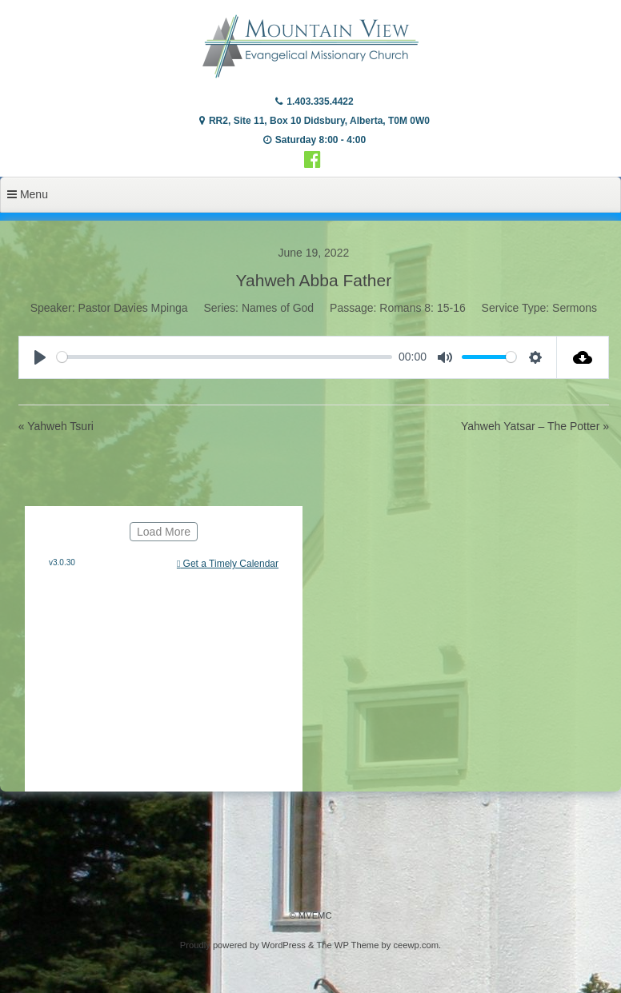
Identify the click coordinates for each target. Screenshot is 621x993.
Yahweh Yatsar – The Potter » (535, 426)
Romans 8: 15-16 (422, 307)
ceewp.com (416, 945)
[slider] (225, 357)
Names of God (278, 307)
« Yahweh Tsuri (56, 426)
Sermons (574, 307)
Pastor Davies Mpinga (133, 307)
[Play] (40, 357)
